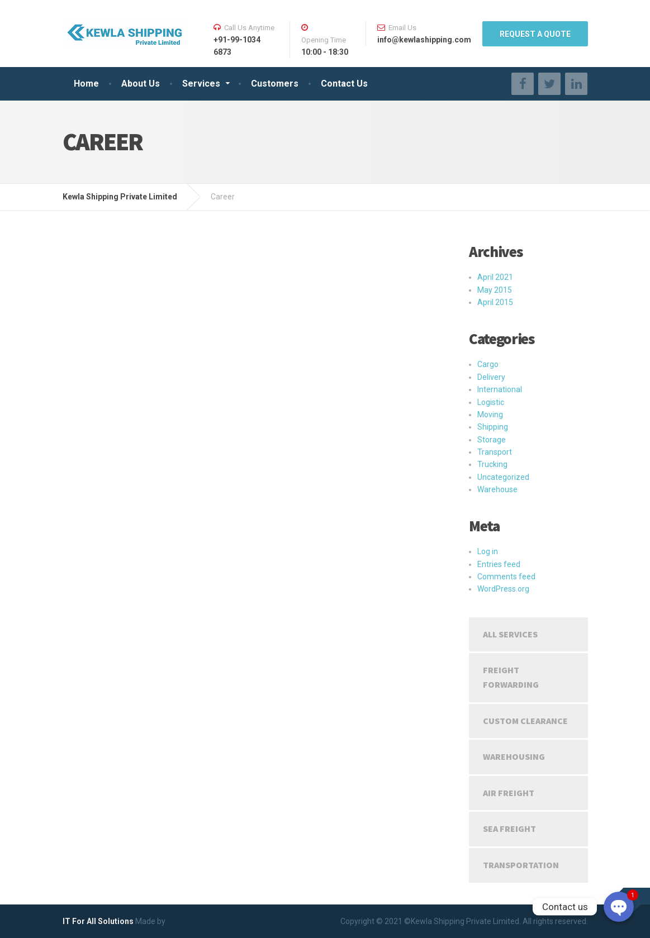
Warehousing (514, 756)
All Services (510, 634)
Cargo (488, 364)
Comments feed (506, 576)
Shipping (492, 426)
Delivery (491, 377)
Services (201, 83)
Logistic (490, 402)
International (499, 389)
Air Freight (508, 792)
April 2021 (495, 277)
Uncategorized (503, 477)
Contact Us (344, 83)
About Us (140, 83)
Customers (274, 83)
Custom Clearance (525, 720)
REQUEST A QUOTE (535, 34)
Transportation (521, 864)
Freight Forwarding (511, 677)
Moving (490, 414)
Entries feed (498, 564)
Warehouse (497, 489)
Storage (491, 439)
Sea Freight (509, 828)
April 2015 (495, 302)
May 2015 (494, 289)
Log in (487, 551)
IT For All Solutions (98, 921)
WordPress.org (503, 588)
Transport (494, 451)
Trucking (492, 464)
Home (86, 83)
